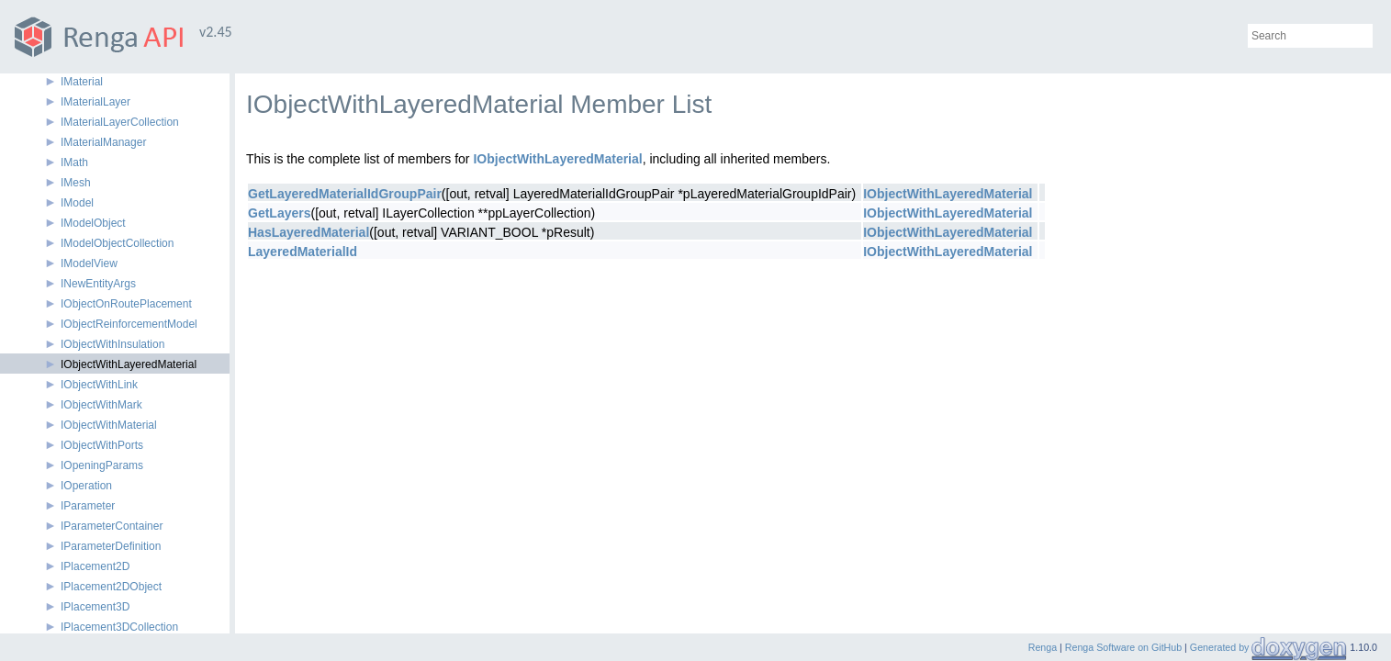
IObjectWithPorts (102, 445)
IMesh (76, 182)
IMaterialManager (103, 142)
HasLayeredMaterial (308, 232)
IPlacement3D (95, 606)
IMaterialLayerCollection (120, 122)
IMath (74, 162)
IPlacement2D (95, 566)
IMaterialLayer (95, 101)
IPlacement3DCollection (119, 627)
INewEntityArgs (98, 283)
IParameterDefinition (111, 546)
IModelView (89, 263)
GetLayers (279, 213)
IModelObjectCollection (117, 243)
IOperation (86, 485)
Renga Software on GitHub (1123, 647)
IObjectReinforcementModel (129, 324)
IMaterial (82, 81)
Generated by (1221, 647)
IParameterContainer (112, 526)
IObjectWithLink (99, 384)
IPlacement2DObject (111, 586)
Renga (1042, 647)
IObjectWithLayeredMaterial (128, 364)
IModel (77, 202)
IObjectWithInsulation (112, 344)
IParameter (88, 505)
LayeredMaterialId (302, 251)
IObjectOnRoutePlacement (126, 303)
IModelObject (93, 223)
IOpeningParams (102, 465)
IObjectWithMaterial (109, 425)
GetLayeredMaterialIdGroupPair (345, 193)
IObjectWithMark (101, 404)
